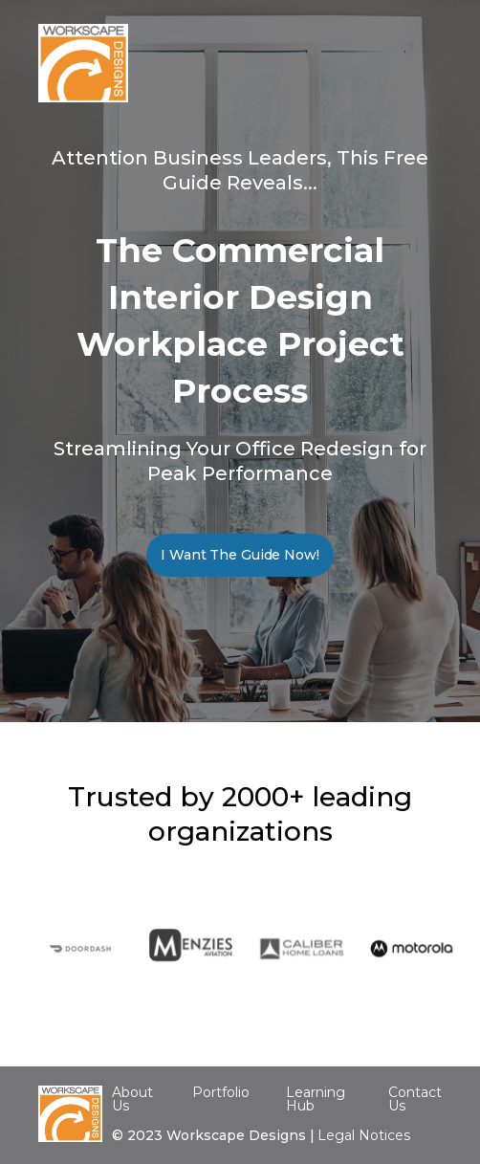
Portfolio (221, 1092)
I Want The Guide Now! (239, 554)
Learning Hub (315, 1099)
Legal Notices (363, 1135)
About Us (132, 1099)
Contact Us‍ (415, 1100)
